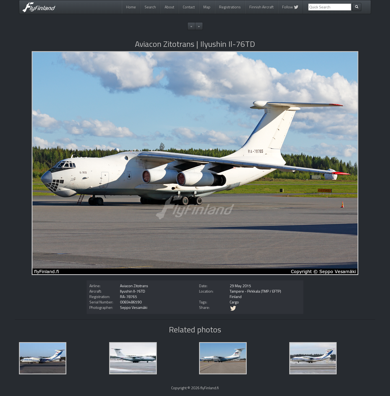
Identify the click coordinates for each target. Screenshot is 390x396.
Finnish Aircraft (261, 7)
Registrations (230, 7)
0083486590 (131, 302)
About (169, 7)
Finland (236, 296)
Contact (189, 7)
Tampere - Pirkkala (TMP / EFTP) (255, 291)
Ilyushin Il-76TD (132, 291)
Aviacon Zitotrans (134, 286)
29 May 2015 (240, 286)
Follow (290, 7)
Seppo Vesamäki (133, 307)
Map (206, 7)
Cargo (234, 302)
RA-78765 (128, 296)
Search (150, 7)
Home (131, 7)
